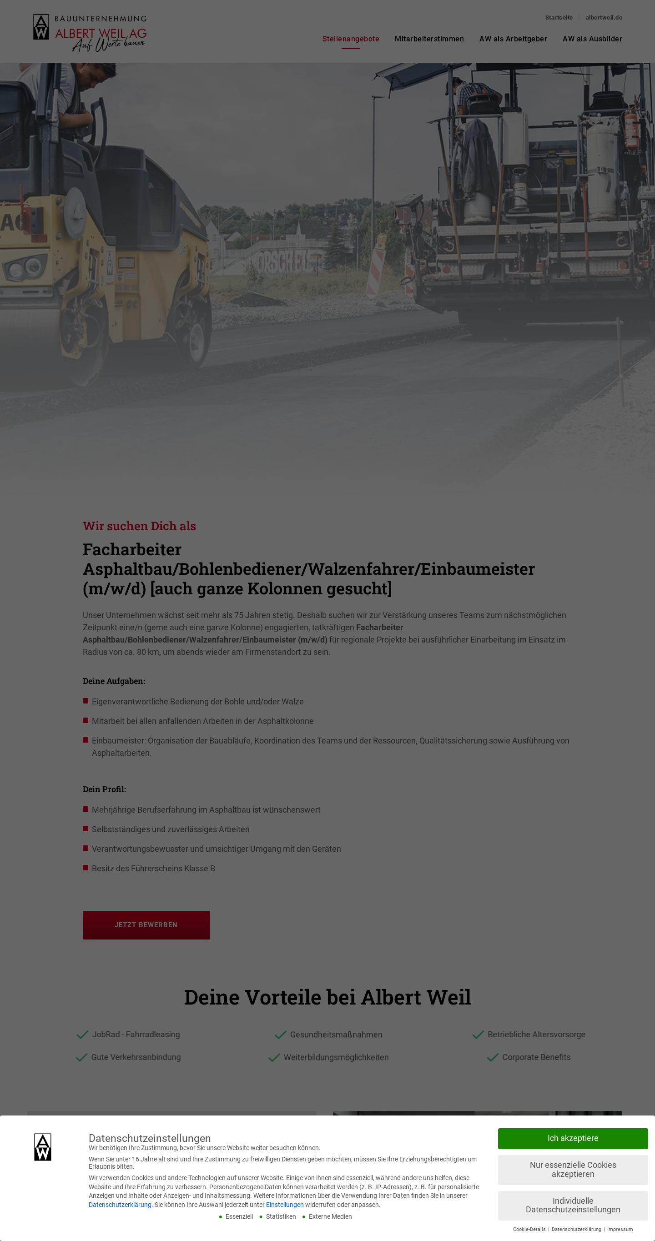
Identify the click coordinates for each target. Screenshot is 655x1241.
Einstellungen (285, 1204)
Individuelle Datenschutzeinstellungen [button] (573, 1205)
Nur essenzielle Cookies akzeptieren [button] (573, 1170)
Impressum (620, 1229)
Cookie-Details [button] (530, 1229)
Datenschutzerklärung (120, 1204)
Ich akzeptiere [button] (573, 1138)
